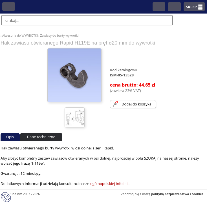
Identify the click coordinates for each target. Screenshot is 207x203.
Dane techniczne (41, 136)
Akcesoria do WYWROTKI (20, 35)
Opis (10, 136)
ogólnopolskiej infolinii (109, 183)
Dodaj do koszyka (136, 104)
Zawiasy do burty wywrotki (59, 35)
